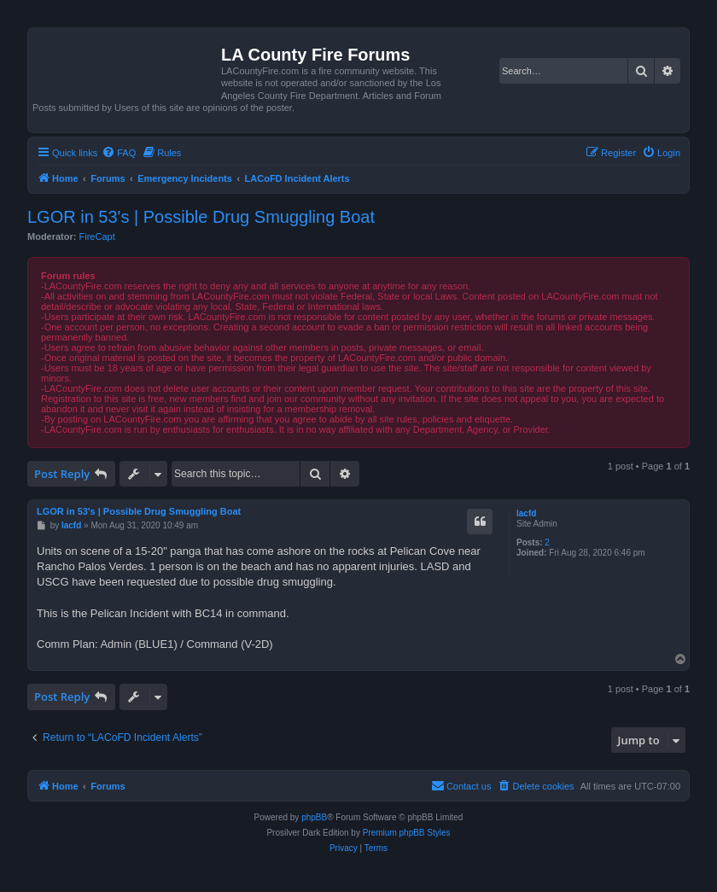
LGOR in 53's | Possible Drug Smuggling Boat (201, 216)
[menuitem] (119, 153)
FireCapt (97, 236)
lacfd (526, 513)
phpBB (314, 817)
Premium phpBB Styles (407, 832)
